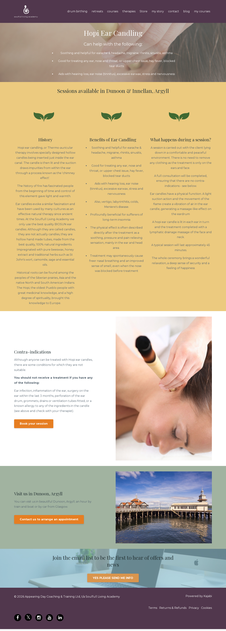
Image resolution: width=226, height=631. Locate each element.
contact (173, 11)
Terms (146, 609)
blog (186, 11)
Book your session (34, 423)
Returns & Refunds (168, 609)
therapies (128, 11)
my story (158, 11)
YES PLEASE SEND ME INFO (113, 578)
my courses (202, 11)
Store (143, 11)
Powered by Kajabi (199, 596)
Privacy (192, 609)
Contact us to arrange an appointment (49, 519)
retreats (97, 11)
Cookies (206, 609)
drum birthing (77, 11)
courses (112, 11)
